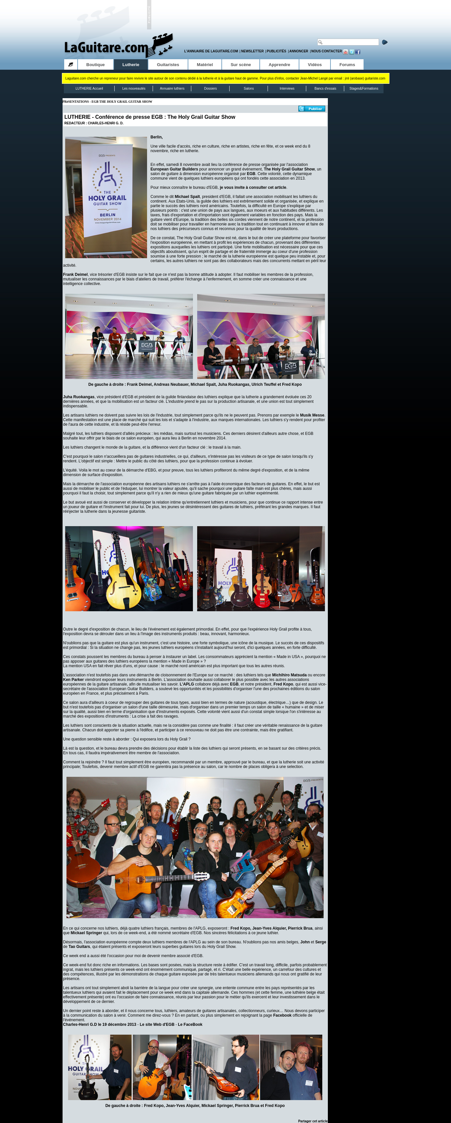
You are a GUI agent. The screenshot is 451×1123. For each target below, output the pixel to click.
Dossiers (210, 88)
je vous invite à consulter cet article (253, 187)
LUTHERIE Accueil (89, 88)
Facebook (282, 1015)
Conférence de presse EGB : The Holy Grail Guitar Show (165, 117)
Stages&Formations (363, 88)
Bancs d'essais (325, 88)
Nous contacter (326, 51)
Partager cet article (313, 1121)
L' (187, 684)
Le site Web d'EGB (157, 1024)
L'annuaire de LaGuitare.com (211, 51)
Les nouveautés (133, 88)
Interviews (287, 88)
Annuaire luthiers (172, 88)
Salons (249, 88)
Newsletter (252, 51)
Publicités (276, 51)
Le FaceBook (190, 1024)
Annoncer (298, 51)
